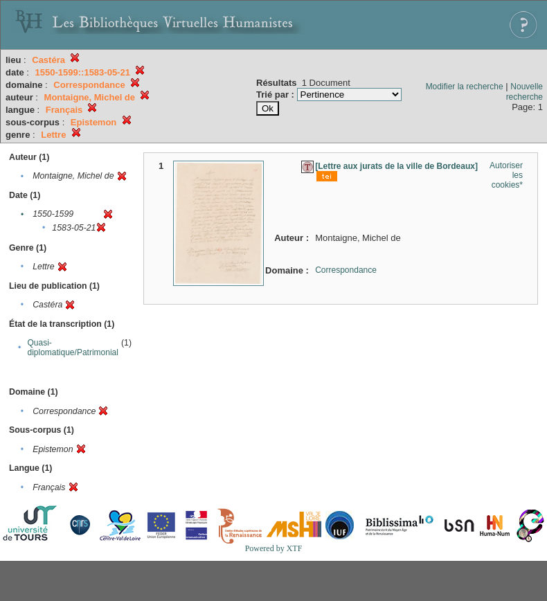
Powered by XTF (274, 548)
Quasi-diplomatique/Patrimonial (73, 347)
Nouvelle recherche (524, 92)
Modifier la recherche (464, 86)
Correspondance (346, 270)
